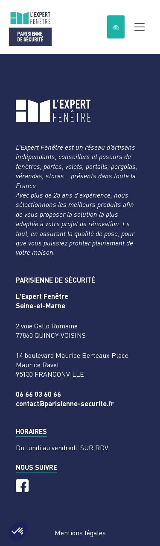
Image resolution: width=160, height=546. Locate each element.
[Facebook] (22, 485)
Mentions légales (80, 532)
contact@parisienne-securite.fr (65, 403)
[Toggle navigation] (139, 27)
